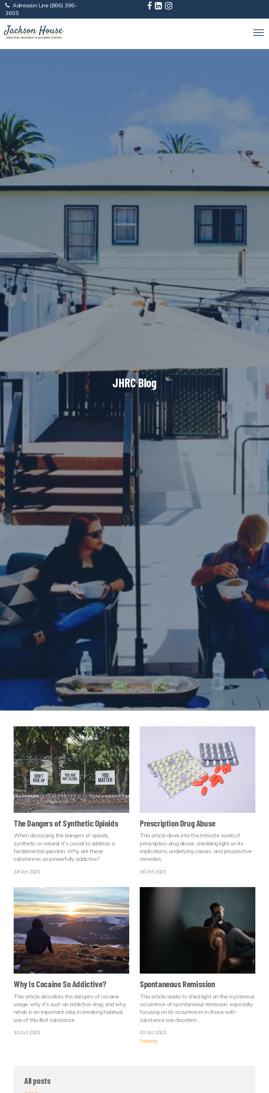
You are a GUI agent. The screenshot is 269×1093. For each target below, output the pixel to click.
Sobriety (148, 1041)
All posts (37, 1080)
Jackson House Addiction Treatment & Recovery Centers (33, 32)
